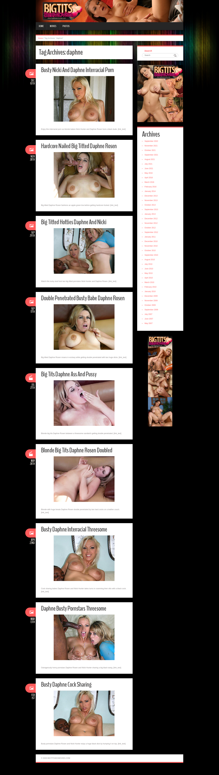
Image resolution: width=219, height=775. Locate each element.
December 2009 (151, 296)
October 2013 (150, 205)
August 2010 (150, 260)
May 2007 (149, 324)
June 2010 (149, 269)
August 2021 (150, 160)
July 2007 (149, 314)
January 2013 (150, 214)
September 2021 (151, 155)
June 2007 (149, 319)
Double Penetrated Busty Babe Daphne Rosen (78, 301)
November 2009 (151, 301)
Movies (53, 26)
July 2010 (149, 264)
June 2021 (149, 169)
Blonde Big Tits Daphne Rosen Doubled (78, 457)
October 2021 (150, 151)
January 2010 (150, 292)
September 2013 (151, 210)
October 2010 (150, 251)
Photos (66, 26)
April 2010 (149, 278)
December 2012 (151, 219)
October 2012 (150, 228)
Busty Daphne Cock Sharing (67, 692)
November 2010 (151, 246)
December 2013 (151, 196)
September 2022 (151, 141)
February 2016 (151, 187)
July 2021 (149, 164)
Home (41, 26)
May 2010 (149, 274)
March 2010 (150, 283)
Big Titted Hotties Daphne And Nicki (75, 222)
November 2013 (151, 201)
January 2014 (150, 192)
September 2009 (151, 310)
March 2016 (150, 182)
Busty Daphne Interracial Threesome (75, 537)
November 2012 (151, 223)
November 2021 (151, 146)
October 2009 (150, 305)
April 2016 (149, 178)
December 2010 (151, 242)
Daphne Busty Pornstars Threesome (75, 616)
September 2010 (151, 255)
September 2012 (151, 233)
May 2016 (149, 173)
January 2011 (150, 237)
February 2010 (151, 287)
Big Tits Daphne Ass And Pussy (70, 381)
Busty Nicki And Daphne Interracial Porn (79, 70)
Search (148, 51)
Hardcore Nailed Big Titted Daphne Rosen (81, 146)
